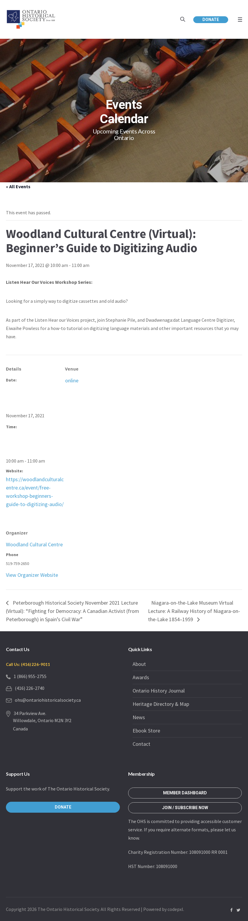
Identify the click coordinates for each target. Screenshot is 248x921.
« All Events (18, 186)
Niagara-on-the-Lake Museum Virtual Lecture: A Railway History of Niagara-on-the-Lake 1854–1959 (194, 611)
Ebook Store (146, 730)
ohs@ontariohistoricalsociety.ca (48, 700)
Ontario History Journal (159, 690)
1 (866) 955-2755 (30, 676)
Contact (141, 743)
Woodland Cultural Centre (34, 544)
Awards (141, 677)
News (139, 717)
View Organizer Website (32, 574)
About (139, 664)
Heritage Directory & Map (161, 704)
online (71, 380)
